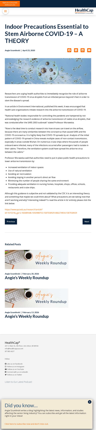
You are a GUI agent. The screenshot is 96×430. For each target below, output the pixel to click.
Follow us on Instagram (15, 366)
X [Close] (89, 402)
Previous (11, 221)
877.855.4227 (9, 351)
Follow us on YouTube (15, 369)
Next (87, 221)
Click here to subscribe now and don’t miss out (26, 424)
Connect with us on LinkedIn (17, 372)
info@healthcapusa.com (14, 348)
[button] (10, 4)
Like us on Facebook (14, 364)
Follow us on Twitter (14, 375)
